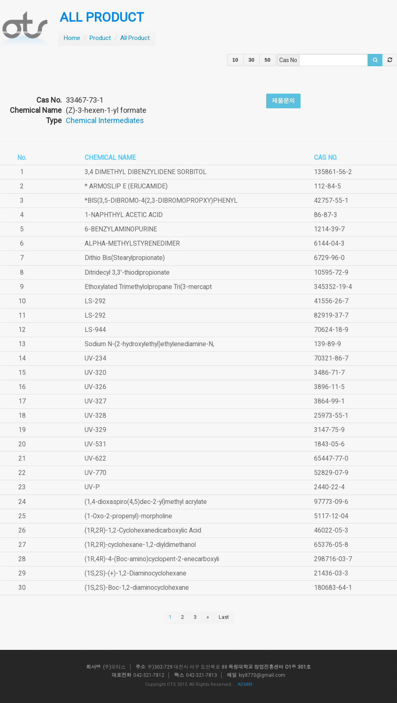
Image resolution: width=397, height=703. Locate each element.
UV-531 (95, 444)
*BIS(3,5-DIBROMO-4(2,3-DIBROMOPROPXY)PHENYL (161, 200)
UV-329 (95, 430)
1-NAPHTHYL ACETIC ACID (124, 215)
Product (100, 38)
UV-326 (95, 387)
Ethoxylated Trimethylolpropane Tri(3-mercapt (148, 287)
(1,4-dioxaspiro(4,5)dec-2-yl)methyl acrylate (146, 502)
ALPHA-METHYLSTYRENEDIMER (132, 243)
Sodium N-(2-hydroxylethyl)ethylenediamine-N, (149, 344)
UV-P (92, 487)
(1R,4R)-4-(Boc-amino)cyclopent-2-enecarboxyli (152, 559)
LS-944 (95, 330)
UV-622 (95, 458)
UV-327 (95, 401)
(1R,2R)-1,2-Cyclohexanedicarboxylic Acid (143, 530)
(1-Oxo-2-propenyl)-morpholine (128, 516)
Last (224, 617)
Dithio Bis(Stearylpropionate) (125, 258)
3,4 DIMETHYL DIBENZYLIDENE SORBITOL (145, 172)
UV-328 (95, 415)
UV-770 (95, 473)
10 (235, 60)
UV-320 (95, 372)
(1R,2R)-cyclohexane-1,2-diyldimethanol (140, 545)
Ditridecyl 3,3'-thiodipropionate (127, 272)
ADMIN (245, 684)
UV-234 (95, 358)
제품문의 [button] (283, 100)
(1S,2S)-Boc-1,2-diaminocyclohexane (137, 587)
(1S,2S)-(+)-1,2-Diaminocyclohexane (135, 573)
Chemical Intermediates (105, 120)
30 (251, 60)
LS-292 (95, 301)
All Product (135, 38)
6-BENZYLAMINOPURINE (121, 229)
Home (72, 38)
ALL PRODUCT (102, 17)
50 (267, 60)
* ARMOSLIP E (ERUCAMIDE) (126, 186)
